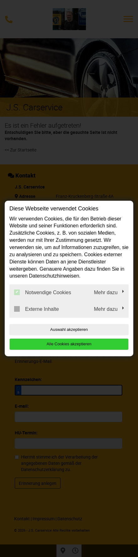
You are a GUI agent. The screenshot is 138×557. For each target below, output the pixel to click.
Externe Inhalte (36, 309)
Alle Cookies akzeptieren (68, 344)
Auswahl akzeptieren (69, 329)
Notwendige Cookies (42, 292)
